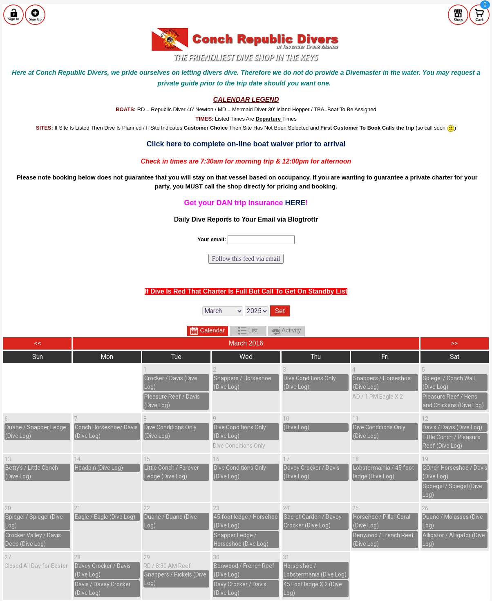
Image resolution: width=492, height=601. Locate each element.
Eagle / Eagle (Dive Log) (105, 517)
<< (37, 343)
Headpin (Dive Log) (99, 467)
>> (454, 343)
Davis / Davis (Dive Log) (452, 427)
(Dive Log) (296, 427)
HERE (295, 203)
